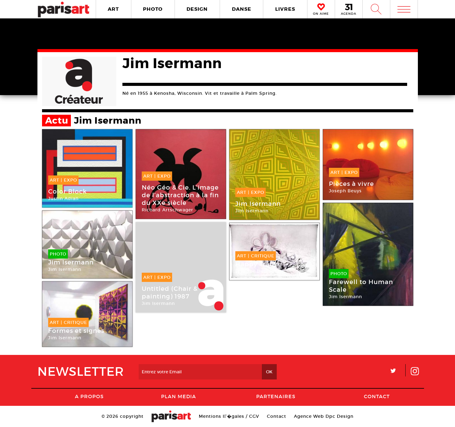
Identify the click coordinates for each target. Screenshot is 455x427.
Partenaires (275, 396)
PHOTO (153, 9)
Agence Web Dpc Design (323, 416)
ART (113, 9)
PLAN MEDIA (178, 396)
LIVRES (285, 9)
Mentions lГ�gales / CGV (229, 416)
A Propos (89, 396)
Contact (377, 396)
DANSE (241, 9)
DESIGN (197, 9)
